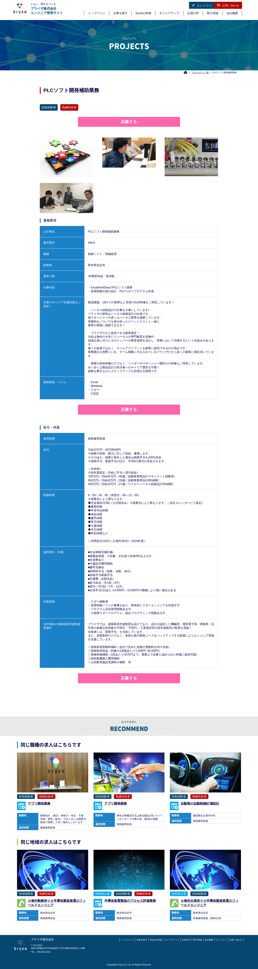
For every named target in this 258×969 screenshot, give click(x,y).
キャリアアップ (169, 13)
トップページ (96, 13)
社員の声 (193, 13)
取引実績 (212, 13)
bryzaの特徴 (143, 13)
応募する (129, 122)
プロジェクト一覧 (200, 72)
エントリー (201, 5)
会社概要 (232, 13)
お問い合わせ (228, 5)
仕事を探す (120, 13)
